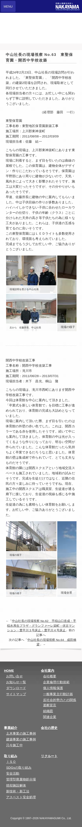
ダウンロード (16, 688)
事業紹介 (10, 728)
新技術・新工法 (17, 791)
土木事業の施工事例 (21, 733)
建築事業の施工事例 (21, 739)
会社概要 (49, 676)
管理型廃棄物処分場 (21, 779)
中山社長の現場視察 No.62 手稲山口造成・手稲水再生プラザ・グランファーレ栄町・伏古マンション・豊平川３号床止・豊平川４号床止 (41, 625)
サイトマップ (16, 694)
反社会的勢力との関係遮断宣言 (59, 702)
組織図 (48, 711)
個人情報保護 (53, 688)
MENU (8, 6)
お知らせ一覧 (16, 682)
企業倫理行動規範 (56, 682)
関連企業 (49, 717)
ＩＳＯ (11, 762)
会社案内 (47, 670)
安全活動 (12, 773)
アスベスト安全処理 (21, 797)
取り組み (10, 756)
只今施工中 (14, 745)
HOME (9, 670)
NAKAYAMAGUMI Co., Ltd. (55, 818)
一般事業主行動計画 (58, 694)
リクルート (49, 756)
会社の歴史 (49, 728)
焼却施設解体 (16, 785)
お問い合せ (14, 676)
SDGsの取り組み (18, 767)
